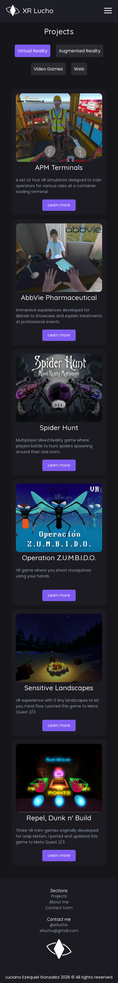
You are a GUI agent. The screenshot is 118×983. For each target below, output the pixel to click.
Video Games (48, 69)
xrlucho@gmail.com (59, 930)
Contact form (59, 908)
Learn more (62, 205)
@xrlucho (59, 925)
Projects (59, 896)
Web (79, 69)
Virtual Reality (33, 51)
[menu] (108, 11)
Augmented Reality (79, 51)
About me (59, 902)
